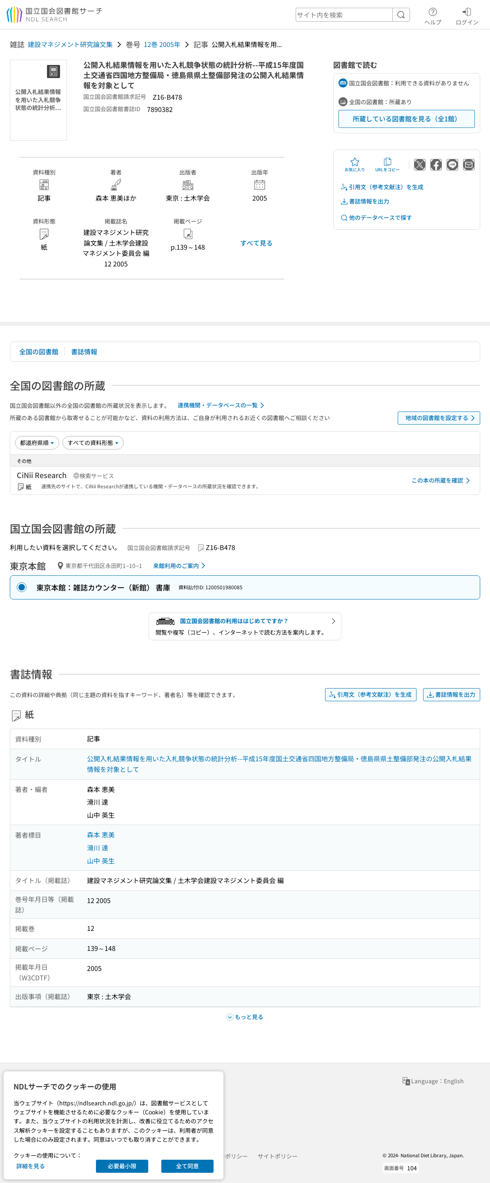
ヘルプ (432, 15)
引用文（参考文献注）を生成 (381, 187)
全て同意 (187, 1166)
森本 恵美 (101, 834)
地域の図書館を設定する (441, 418)
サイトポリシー (278, 1156)
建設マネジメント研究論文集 (70, 44)
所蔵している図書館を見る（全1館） (407, 118)
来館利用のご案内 (180, 565)
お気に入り (355, 164)
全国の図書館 (38, 351)
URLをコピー (387, 164)
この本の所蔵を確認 (442, 480)
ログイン (467, 15)
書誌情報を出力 (364, 201)
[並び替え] (37, 442)
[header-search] (353, 15)
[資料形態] (93, 442)
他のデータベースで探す (376, 217)
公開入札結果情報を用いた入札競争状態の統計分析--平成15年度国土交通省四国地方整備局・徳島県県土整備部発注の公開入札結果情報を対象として (279, 764)
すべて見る (256, 243)
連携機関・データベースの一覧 (222, 405)
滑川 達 (97, 847)
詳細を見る (30, 1166)
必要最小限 (122, 1166)
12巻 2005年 (162, 44)
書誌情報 (84, 351)
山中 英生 (101, 860)
